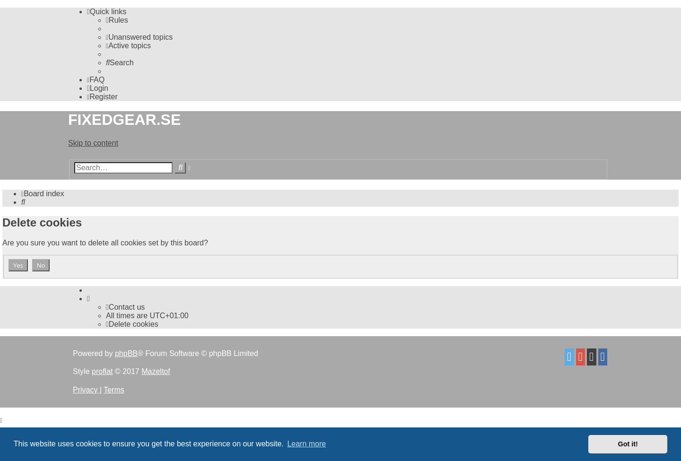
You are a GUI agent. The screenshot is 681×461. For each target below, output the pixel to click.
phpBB (126, 353)
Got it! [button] (628, 444)
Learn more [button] (306, 444)
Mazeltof (155, 371)
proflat (102, 371)
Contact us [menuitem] (125, 307)
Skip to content (93, 143)
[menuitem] (117, 20)
